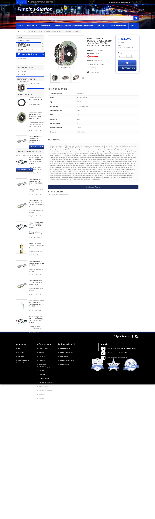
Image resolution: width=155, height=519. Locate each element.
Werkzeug (46, 25)
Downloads (42, 464)
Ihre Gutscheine (64, 455)
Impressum (42, 484)
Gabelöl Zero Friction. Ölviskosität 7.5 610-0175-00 (36, 302)
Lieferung (23, 114)
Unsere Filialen (24, 123)
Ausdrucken (95, 72)
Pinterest (91, 68)
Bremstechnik (24, 40)
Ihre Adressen (64, 447)
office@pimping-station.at (119, 448)
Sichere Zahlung (25, 117)
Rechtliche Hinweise (45, 480)
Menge (120, 53)
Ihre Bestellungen (65, 439)
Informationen (25, 107)
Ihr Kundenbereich (66, 435)
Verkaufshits (24, 151)
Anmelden (135, 2)
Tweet (90, 64)
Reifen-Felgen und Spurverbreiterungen (74, 25)
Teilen (96, 64)
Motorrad (32, 25)
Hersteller (23, 59)
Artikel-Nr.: (90, 50)
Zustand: (90, 60)
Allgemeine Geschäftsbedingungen (44, 456)
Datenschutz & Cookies (46, 472)
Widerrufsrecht (24, 120)
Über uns (23, 110)
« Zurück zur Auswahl (93, 187)
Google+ (103, 64)
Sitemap (41, 488)
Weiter (83, 78)
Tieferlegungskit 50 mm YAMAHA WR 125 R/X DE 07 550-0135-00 (36, 320)
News (133, 25)
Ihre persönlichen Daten (67, 451)
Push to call (22, 2)
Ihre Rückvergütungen (66, 443)
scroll (149, 513)
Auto (20, 25)
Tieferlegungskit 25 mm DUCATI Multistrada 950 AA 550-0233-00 (36, 339)
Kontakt (41, 443)
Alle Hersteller (118, 25)
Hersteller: (90, 53)
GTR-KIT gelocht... (34, 135)
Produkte (102, 25)
